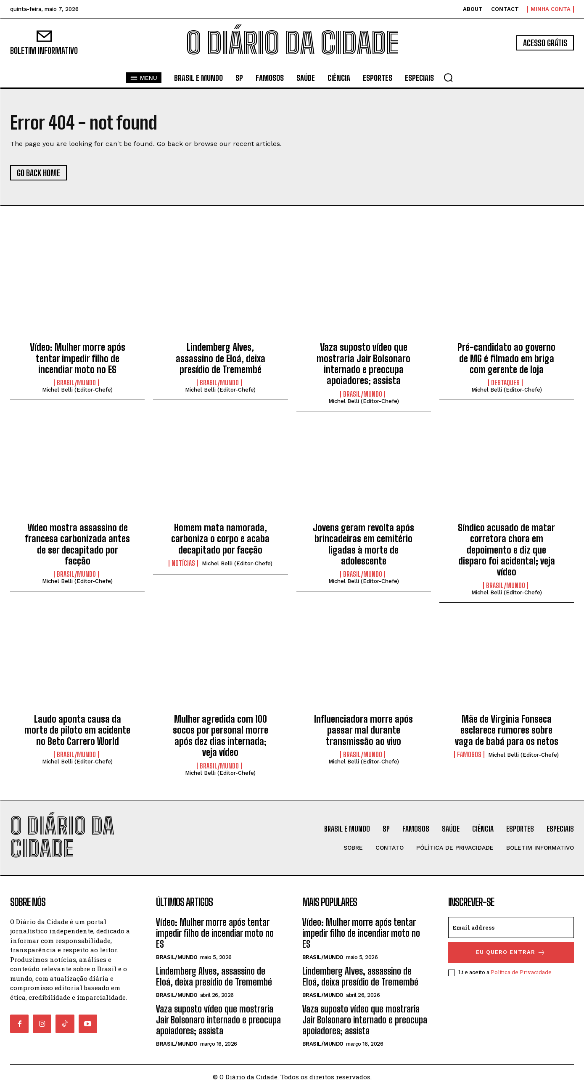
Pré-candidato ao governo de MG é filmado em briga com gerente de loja (506, 358)
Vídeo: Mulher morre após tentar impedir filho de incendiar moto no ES (77, 358)
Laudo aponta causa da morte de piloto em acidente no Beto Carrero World (77, 730)
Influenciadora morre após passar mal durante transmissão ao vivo (363, 730)
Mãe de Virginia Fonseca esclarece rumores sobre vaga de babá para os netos (506, 730)
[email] (511, 927)
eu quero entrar (511, 953)
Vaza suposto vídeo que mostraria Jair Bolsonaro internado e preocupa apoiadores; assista (363, 364)
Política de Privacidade (521, 972)
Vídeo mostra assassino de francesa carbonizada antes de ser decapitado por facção (77, 544)
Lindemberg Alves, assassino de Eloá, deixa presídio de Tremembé (220, 358)
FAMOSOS (469, 754)
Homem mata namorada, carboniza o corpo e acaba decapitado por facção (220, 539)
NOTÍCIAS (183, 563)
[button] (448, 77)
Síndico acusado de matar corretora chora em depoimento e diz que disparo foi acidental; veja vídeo (506, 550)
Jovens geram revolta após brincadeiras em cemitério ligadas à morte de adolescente (363, 544)
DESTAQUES (505, 382)
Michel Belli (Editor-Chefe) (77, 390)
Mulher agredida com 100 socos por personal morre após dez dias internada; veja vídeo (220, 735)
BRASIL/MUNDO (76, 382)
